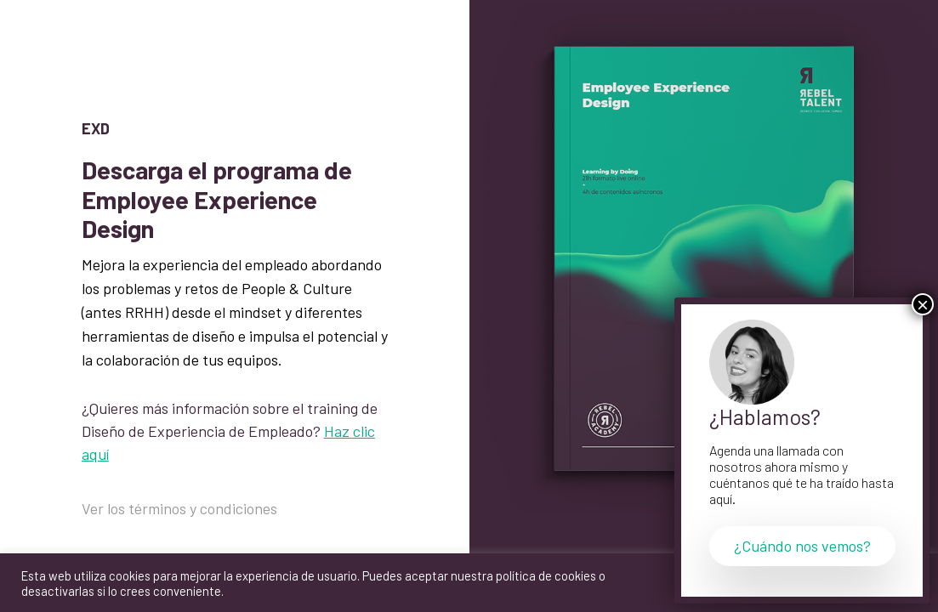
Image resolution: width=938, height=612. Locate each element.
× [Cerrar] (923, 304)
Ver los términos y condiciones (179, 508)
